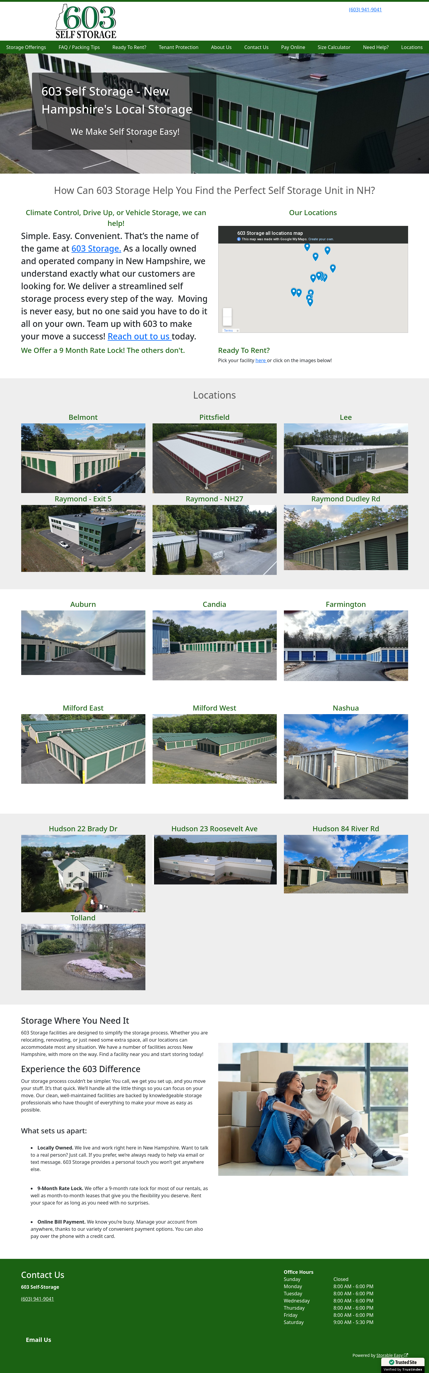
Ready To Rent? (129, 47)
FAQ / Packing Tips (79, 47)
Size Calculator (334, 47)
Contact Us (256, 47)
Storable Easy (392, 1355)
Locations (412, 47)
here (261, 360)
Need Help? (376, 47)
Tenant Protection (179, 47)
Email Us (38, 1340)
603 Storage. (96, 248)
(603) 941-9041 (365, 9)
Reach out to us (139, 336)
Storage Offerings (26, 47)
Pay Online (293, 47)
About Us (221, 47)
